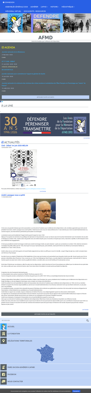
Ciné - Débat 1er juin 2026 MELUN (14, 146)
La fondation (14, 334)
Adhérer (34, 7)
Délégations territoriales (20, 341)
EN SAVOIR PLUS (7, 70)
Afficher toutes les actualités (44, 314)
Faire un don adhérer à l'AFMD (21, 367)
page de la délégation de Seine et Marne (35, 188)
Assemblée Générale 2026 (16, 7)
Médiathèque (68, 7)
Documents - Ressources (35, 11)
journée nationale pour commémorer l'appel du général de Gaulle (23, 74)
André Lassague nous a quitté (13, 195)
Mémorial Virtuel (13, 11)
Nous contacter (15, 381)
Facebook (12, 374)
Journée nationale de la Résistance (13, 52)
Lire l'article (87, 138)
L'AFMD (44, 7)
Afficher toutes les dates (45, 97)
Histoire (54, 7)
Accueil (11, 326)
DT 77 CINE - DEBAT (8, 61)
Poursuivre (76, 391)
